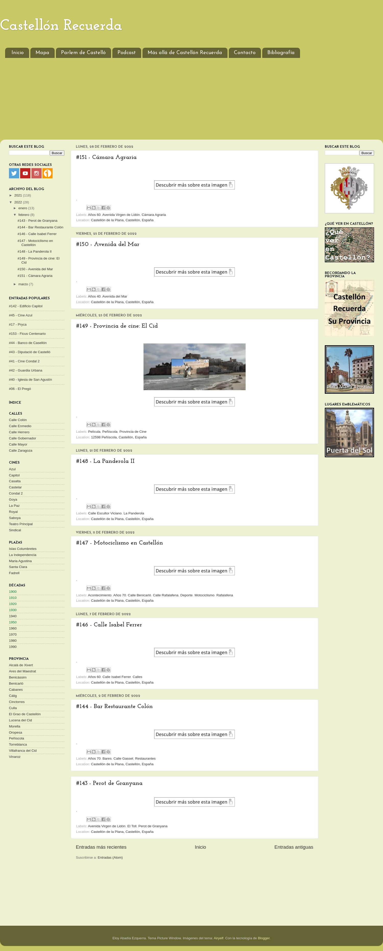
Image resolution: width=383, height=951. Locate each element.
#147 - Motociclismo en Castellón (119, 543)
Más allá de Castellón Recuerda (185, 52)
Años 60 (94, 215)
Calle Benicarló (139, 595)
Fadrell (14, 573)
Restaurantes (145, 758)
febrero (24, 215)
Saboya (15, 518)
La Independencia (22, 555)
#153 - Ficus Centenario (27, 334)
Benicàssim (18, 677)
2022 (18, 202)
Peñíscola (109, 432)
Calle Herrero (19, 432)
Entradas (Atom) (110, 857)
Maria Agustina (20, 561)
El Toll (132, 826)
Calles (137, 677)
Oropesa (15, 732)
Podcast (126, 52)
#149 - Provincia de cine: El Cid (117, 326)
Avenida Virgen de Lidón (121, 215)
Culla (13, 708)
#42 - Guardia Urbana (25, 370)
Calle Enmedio (20, 426)
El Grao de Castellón (25, 714)
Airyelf (218, 938)
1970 (13, 634)
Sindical (15, 530)
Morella (14, 726)
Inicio (17, 52)
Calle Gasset (123, 758)
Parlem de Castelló (83, 52)
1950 (13, 622)
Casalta (15, 481)
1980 (13, 641)
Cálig (13, 696)
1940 (13, 616)
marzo (23, 284)
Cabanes (16, 689)
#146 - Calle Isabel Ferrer (109, 625)
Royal (13, 512)
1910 (13, 598)
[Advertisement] (191, 101)
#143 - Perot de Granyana (109, 783)
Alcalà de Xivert (21, 665)
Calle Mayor (18, 444)
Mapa (42, 52)
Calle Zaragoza (20, 450)
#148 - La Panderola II (105, 461)
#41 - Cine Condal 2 (24, 361)
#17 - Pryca (18, 324)
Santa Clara (18, 567)
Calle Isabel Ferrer (117, 677)
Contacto (245, 52)
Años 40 (94, 296)
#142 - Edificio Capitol (25, 306)
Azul (12, 469)
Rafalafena (224, 595)
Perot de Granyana (152, 826)
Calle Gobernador (22, 438)
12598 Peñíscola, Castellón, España (119, 437)
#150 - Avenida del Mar (107, 244)
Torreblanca (18, 744)
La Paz (14, 506)
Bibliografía (281, 52)
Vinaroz (15, 757)
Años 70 (119, 595)
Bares (107, 758)
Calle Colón (18, 420)
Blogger (264, 938)
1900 (13, 592)
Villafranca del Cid (23, 750)
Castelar (15, 487)
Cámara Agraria (154, 215)
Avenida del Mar (114, 296)
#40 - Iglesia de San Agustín (30, 379)
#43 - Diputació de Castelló (29, 352)
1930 (13, 610)
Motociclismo (204, 595)
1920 (13, 604)
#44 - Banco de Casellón (28, 343)
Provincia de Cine (133, 432)
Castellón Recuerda (61, 26)
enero (23, 208)
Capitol (14, 475)
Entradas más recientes (101, 847)
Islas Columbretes (23, 549)
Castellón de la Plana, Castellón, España (122, 220)
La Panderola (134, 513)
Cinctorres (17, 702)
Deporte (186, 595)
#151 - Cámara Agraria (106, 157)
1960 (13, 628)
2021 (18, 195)
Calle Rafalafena (165, 595)
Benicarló (16, 683)
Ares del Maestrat (22, 671)
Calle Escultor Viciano (105, 513)
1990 (13, 647)
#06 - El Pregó (20, 389)
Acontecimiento (100, 595)
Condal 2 (16, 493)
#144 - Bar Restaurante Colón (114, 706)
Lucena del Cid (20, 720)
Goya (13, 499)
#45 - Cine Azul (20, 315)
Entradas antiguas (293, 847)
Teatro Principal (21, 524)
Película (94, 432)
